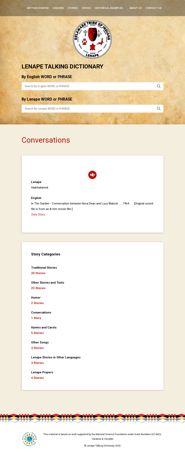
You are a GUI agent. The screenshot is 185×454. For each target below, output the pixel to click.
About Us (135, 7)
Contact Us (153, 7)
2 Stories (37, 303)
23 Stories (38, 288)
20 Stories (38, 273)
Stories (73, 7)
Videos (86, 7)
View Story (38, 214)
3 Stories (37, 348)
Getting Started (38, 7)
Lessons (58, 7)
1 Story (36, 318)
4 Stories (37, 378)
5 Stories (37, 333)
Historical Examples (109, 7)
